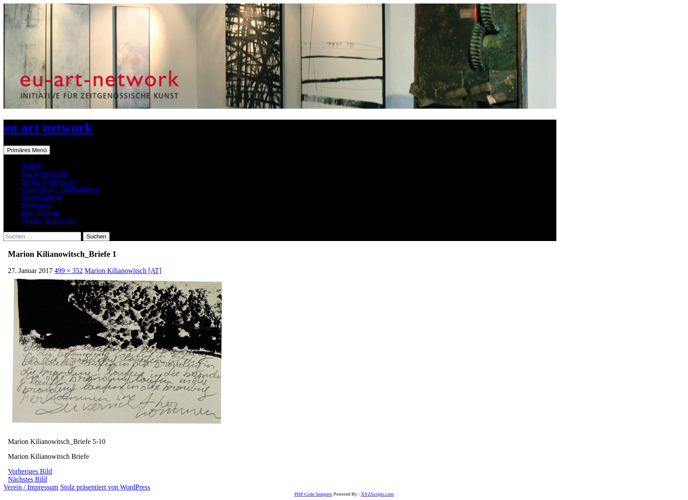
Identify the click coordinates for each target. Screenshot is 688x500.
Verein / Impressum (48, 220)
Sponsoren (36, 205)
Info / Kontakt (41, 212)
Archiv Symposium (48, 181)
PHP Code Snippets (313, 493)
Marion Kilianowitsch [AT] (123, 270)
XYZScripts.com (377, 493)
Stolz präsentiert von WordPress (105, 487)
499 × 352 (68, 270)
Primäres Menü (27, 150)
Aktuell (31, 165)
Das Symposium (44, 173)
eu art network (48, 127)
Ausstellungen (41, 197)
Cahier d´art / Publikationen (60, 189)
